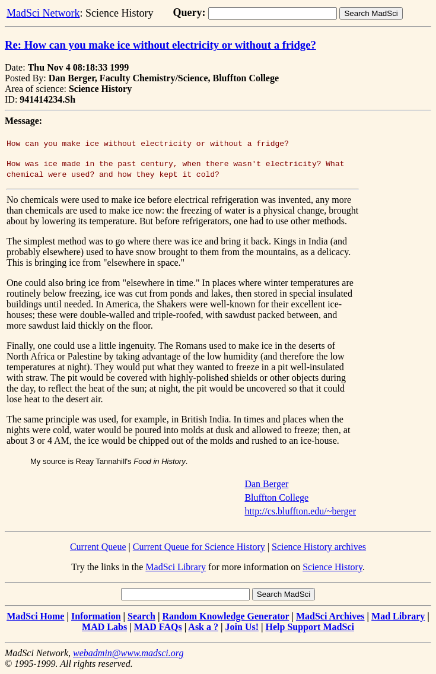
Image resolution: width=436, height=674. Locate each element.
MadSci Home (35, 616)
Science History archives (319, 547)
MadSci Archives (330, 616)
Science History (332, 567)
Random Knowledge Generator (225, 616)
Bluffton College (276, 497)
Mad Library (398, 616)
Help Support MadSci (310, 627)
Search (141, 616)
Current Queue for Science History (199, 547)
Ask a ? (203, 627)
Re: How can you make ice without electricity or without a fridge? (160, 45)
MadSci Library (175, 567)
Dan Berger (266, 484)
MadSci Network (43, 13)
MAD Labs (104, 627)
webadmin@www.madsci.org (128, 653)
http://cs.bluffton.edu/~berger (300, 511)
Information (96, 616)
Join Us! (242, 627)
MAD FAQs (158, 627)
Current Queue (98, 547)
